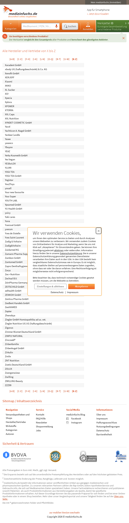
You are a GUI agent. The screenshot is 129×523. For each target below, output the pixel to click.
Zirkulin (9, 352)
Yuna (7, 220)
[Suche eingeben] (37, 26)
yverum (9, 229)
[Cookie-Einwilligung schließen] (98, 230)
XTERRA (9, 110)
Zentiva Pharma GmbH (16, 298)
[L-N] (42, 59)
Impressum (72, 292)
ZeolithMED (11, 307)
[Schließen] (123, 38)
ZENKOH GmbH (13, 294)
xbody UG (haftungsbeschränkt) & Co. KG (26, 69)
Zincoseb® (10, 339)
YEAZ (7, 151)
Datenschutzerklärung (71, 253)
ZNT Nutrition (12, 360)
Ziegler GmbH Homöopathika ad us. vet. (25, 319)
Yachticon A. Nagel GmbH (18, 130)
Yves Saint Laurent (14, 237)
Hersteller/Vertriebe (16, 422)
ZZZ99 (8, 385)
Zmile (8, 356)
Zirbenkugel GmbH (14, 348)
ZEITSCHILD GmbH (14, 286)
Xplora (8, 101)
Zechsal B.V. (11, 278)
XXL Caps (9, 114)
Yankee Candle (12, 134)
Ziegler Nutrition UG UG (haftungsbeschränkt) (28, 323)
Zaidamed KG (12, 249)
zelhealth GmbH (13, 290)
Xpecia (8, 97)
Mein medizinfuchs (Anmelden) (106, 2)
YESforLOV (10, 163)
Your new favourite (14, 192)
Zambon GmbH (13, 257)
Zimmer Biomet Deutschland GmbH (23, 331)
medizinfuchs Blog (75, 414)
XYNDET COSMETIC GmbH (18, 122)
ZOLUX (8, 368)
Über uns (100, 414)
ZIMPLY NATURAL (14, 335)
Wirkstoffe (11, 426)
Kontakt (40, 414)
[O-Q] (50, 59)
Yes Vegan (10, 159)
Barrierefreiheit (104, 434)
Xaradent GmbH (13, 65)
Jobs (38, 430)
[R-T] (58, 59)
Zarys (8, 270)
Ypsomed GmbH (13, 204)
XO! (7, 93)
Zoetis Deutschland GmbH (18, 364)
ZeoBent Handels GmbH (17, 303)
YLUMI (8, 167)
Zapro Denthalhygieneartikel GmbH (23, 266)
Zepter (8, 311)
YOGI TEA (9, 171)
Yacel (7, 126)
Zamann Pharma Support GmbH (21, 253)
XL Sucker (10, 89)
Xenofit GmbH (12, 73)
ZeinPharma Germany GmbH (19, 282)
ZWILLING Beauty (14, 380)
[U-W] (66, 59)
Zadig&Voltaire (13, 245)
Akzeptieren (81, 286)
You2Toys (9, 183)
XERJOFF (9, 77)
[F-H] (27, 59)
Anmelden (88, 26)
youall (8, 188)
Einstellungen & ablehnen (50, 286)
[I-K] (35, 59)
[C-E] (20, 59)
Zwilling (9, 376)
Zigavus (9, 327)
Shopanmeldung (44, 426)
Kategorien (10, 26)
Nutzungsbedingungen (108, 426)
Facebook (73, 418)
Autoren (10, 433)
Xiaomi (8, 81)
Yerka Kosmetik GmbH (16, 155)
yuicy (7, 212)
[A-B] (12, 59)
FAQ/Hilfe (41, 418)
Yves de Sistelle (12, 233)
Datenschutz (57, 292)
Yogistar (9, 180)
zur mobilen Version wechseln (64, 512)
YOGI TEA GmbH (13, 175)
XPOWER (9, 106)
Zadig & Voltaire (13, 241)
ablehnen (59, 250)
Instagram (74, 422)
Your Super (10, 196)
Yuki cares (10, 216)
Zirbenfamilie (12, 344)
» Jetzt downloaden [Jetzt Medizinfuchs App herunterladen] (98, 14)
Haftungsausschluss (106, 422)
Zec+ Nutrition (12, 274)
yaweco (9, 143)
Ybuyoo (9, 147)
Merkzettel (103, 23)
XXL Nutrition (12, 118)
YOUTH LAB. (11, 200)
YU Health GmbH (13, 208)
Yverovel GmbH (13, 225)
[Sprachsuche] (56, 26)
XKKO (8, 85)
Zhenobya (10, 315)
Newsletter (41, 422)
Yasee (8, 138)
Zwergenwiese (12, 372)
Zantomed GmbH (14, 262)
